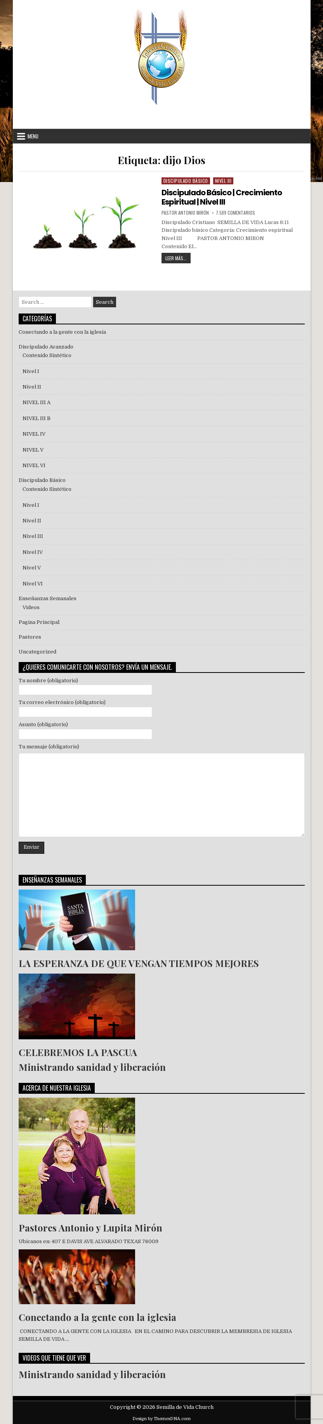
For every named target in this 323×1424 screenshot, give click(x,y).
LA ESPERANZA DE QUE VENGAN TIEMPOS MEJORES (139, 963)
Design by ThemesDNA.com (161, 1418)
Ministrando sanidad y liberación (92, 1067)
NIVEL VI (34, 465)
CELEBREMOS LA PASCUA (78, 1052)
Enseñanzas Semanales (47, 598)
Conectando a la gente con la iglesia (62, 332)
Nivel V (32, 568)
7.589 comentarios (235, 212)
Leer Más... (178, 257)
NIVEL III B (36, 418)
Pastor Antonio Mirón (185, 212)
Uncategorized (37, 652)
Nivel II (32, 387)
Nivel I (31, 371)
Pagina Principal (39, 622)
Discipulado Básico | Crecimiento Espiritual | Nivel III (222, 197)
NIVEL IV (34, 434)
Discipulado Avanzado (46, 347)
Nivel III (223, 180)
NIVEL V (34, 450)
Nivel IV (33, 552)
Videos (31, 607)
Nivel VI (33, 584)
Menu (33, 136)
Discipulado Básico (185, 180)
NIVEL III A (36, 402)
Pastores (30, 637)
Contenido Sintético (47, 355)
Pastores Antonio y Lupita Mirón (90, 1227)
